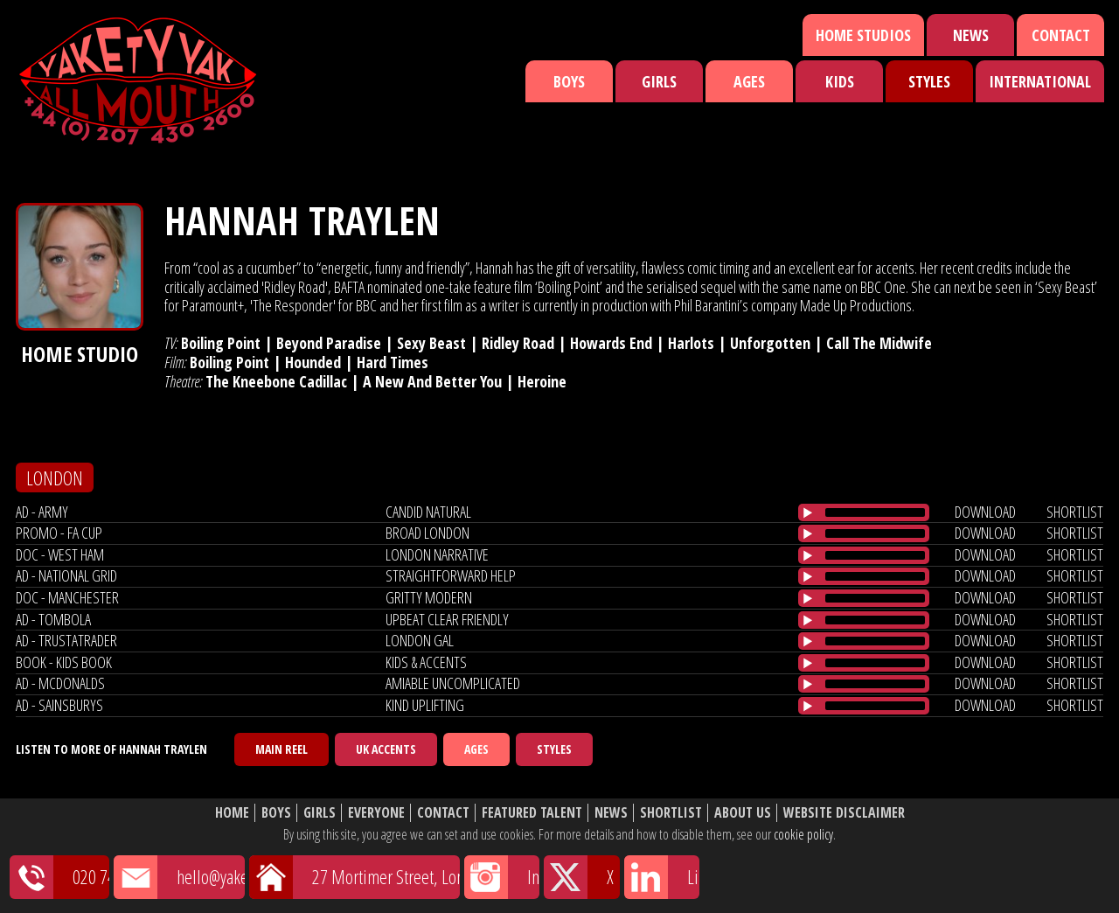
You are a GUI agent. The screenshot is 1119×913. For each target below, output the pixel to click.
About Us (742, 813)
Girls (659, 81)
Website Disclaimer (844, 813)
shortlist (1074, 511)
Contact (1061, 34)
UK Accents (386, 749)
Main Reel (281, 749)
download (985, 511)
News (971, 34)
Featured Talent (532, 813)
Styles (929, 81)
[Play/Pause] (808, 512)
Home (232, 813)
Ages (749, 81)
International (1040, 81)
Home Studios (863, 34)
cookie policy (803, 834)
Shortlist (671, 813)
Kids (839, 81)
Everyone (376, 813)
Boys (569, 81)
